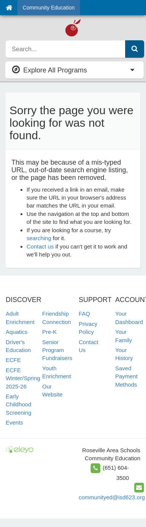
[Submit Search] (134, 49)
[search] (66, 49)
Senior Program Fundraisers (57, 350)
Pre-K (49, 332)
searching (39, 238)
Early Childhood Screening (18, 404)
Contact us (40, 246)
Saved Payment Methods (126, 376)
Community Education (49, 8)
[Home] (8, 7)
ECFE (13, 360)
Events (14, 422)
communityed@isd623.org (112, 497)
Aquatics (17, 332)
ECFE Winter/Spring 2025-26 (23, 378)
